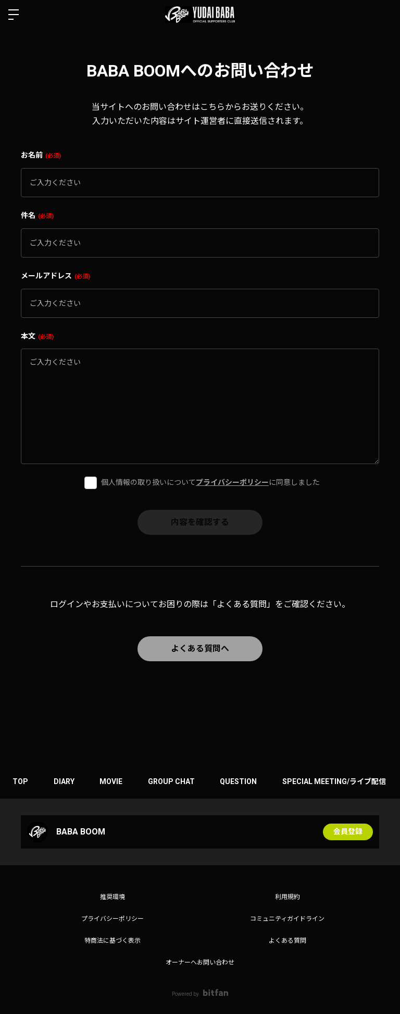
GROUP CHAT (174, 781)
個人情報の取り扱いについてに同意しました (210, 482)
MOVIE (113, 781)
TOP (21, 781)
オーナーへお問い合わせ (200, 962)
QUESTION (241, 781)
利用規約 (287, 897)
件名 (37, 215)
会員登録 (347, 832)
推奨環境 (112, 897)
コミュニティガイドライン (287, 918)
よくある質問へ (200, 648)
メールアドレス (55, 276)
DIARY (65, 781)
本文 (37, 336)
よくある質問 (287, 940)
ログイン (383, 14)
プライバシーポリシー (232, 482)
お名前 (41, 155)
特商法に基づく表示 (112, 940)
